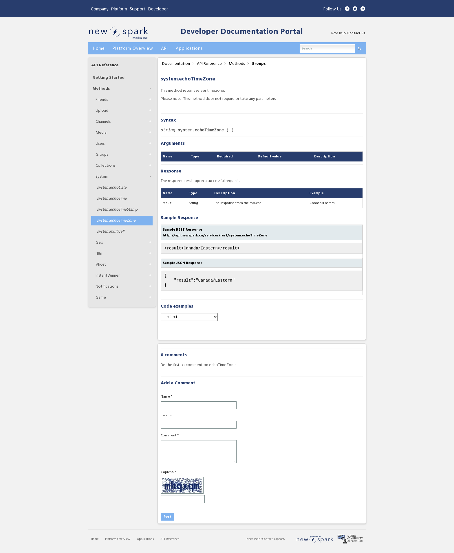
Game (101, 297)
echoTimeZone (116, 220)
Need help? (254, 542)
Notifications (107, 286)
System (102, 176)
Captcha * (168, 476)
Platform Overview (117, 542)
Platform (119, 8)
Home (94, 542)
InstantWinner (108, 275)
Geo (99, 242)
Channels (103, 121)
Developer (158, 9)
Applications (145, 542)
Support (138, 9)
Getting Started (109, 77)
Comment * (170, 439)
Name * (166, 400)
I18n (99, 253)
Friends (102, 99)
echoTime (112, 198)
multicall (110, 231)
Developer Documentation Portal (242, 32)
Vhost (101, 264)
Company (99, 9)
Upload (102, 110)
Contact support (273, 542)
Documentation (176, 63)
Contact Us (356, 33)
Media (101, 132)
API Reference (104, 65)
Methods (101, 88)
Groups (102, 154)
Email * (166, 419)
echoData (112, 187)
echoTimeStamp (117, 209)
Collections (105, 165)
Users (100, 143)
